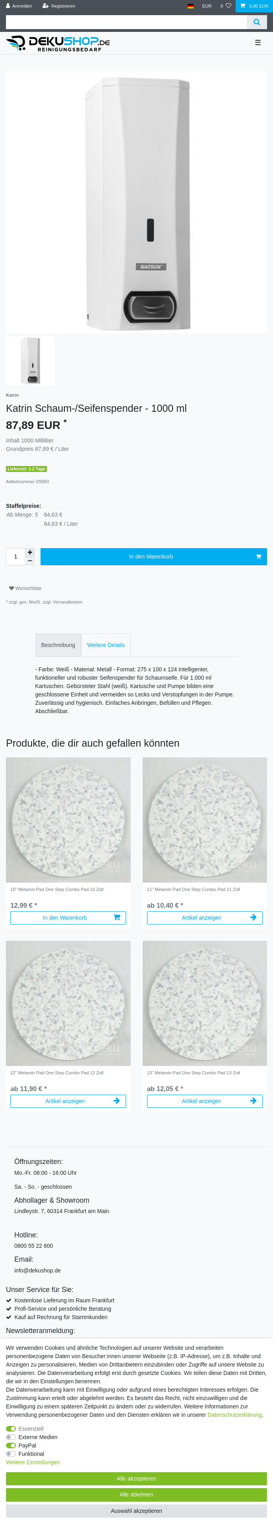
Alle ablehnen (136, 1494)
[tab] (58, 645)
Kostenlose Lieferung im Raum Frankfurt (64, 1300)
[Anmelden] (19, 6)
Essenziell (31, 1429)
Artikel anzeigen (219, 917)
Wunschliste (25, 588)
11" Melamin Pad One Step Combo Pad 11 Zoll (193, 889)
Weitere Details (106, 645)
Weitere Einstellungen (33, 1462)
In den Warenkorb (195, 556)
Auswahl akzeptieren (136, 1511)
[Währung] (207, 6)
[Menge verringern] (30, 561)
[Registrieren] (58, 6)
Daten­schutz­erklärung (234, 1415)
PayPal (27, 1445)
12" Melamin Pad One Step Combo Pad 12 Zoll (56, 1072)
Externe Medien (38, 1437)
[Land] (190, 6)
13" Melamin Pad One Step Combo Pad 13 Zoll (193, 1072)
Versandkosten (67, 602)
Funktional (32, 1454)
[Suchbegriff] (126, 22)
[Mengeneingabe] (15, 556)
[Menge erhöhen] (30, 552)
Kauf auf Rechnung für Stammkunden (60, 1317)
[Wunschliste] (226, 6)
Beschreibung (58, 645)
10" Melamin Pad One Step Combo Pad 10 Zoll (56, 889)
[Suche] (257, 22)
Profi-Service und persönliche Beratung (62, 1309)
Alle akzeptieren (137, 1478)
